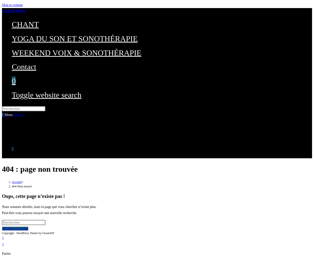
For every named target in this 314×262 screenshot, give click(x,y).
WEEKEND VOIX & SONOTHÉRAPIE (40, 137)
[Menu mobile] (14, 115)
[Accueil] (17, 182)
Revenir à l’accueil (15, 228)
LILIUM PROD (14, 11)
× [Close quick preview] (3, 237)
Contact (17, 143)
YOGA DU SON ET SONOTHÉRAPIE (39, 131)
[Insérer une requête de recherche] (23, 108)
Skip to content (12, 5)
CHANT (18, 124)
